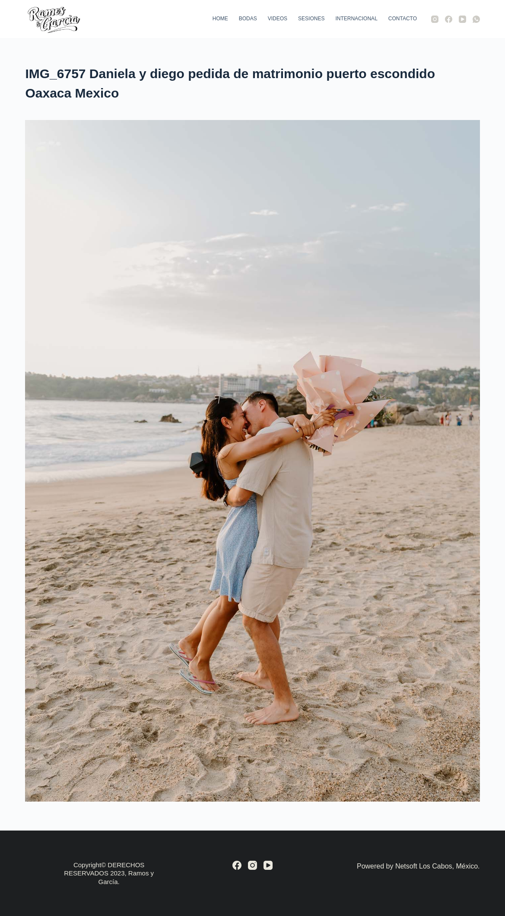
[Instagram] (434, 19)
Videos (277, 19)
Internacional (356, 19)
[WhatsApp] (476, 19)
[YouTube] (462, 19)
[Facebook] (448, 19)
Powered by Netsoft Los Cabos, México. (418, 866)
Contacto (402, 19)
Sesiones (311, 19)
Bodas (248, 19)
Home (220, 19)
